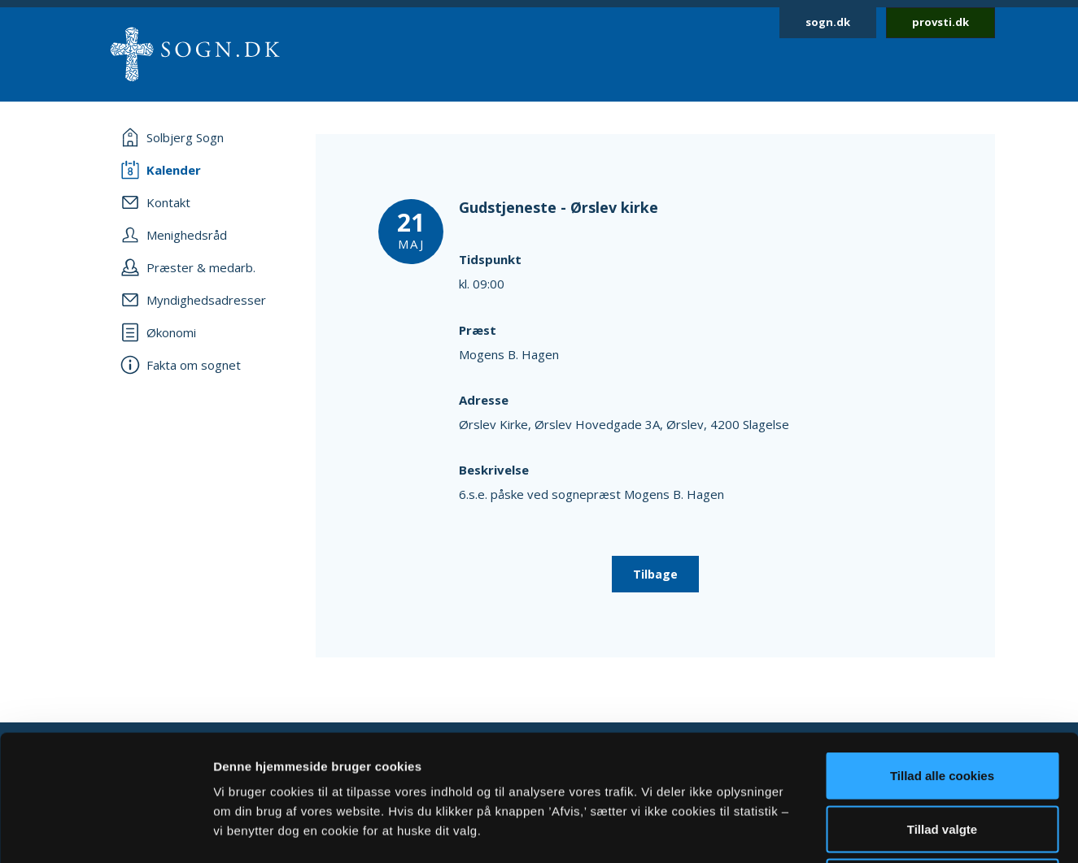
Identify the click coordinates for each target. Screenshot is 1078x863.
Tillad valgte (942, 703)
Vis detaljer (846, 831)
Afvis (942, 756)
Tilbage (655, 574)
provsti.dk (940, 22)
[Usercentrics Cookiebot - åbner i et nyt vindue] (105, 831)
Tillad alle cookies (942, 650)
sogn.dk (827, 22)
